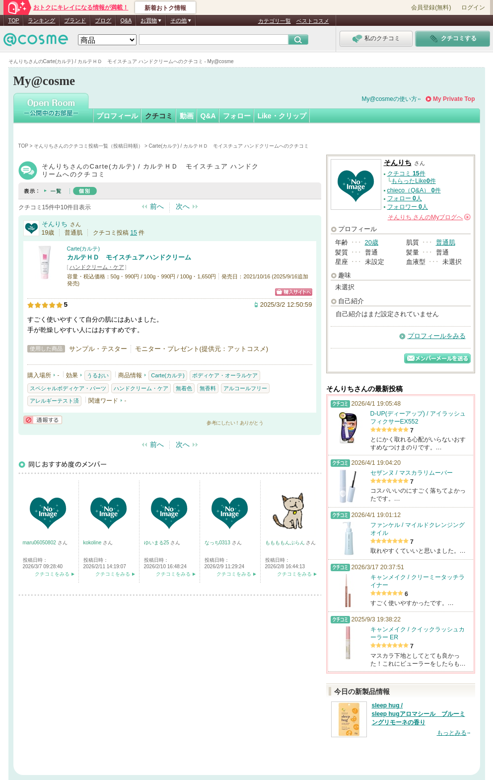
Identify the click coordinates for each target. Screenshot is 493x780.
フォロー (237, 116)
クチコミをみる (52, 574)
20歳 (371, 242)
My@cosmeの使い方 (390, 98)
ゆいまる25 (157, 542)
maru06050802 (40, 542)
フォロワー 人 (407, 206)
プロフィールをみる (437, 336)
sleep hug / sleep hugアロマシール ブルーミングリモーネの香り (418, 714)
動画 (187, 116)
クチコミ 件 (406, 173)
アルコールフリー (245, 388)
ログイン (473, 7)
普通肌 (445, 242)
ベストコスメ (312, 21)
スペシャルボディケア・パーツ (68, 388)
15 (133, 232)
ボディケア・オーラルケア (225, 375)
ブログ (103, 20)
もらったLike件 (413, 180)
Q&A (126, 20)
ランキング (41, 20)
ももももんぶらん (285, 542)
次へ (183, 206)
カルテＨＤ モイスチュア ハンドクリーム (129, 257)
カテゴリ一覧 (274, 21)
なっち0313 (218, 542)
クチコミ (159, 116)
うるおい (98, 375)
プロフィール (117, 116)
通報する (42, 420)
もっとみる (452, 732)
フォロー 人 (404, 198)
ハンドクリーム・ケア (97, 267)
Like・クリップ (282, 116)
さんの (429, 217)
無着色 (184, 388)
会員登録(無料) (431, 7)
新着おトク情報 (165, 7)
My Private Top (454, 98)
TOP (13, 20)
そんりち (55, 224)
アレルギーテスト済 (54, 401)
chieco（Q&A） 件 (414, 190)
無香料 (208, 388)
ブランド (75, 20)
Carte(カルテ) (83, 249)
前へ (157, 206)
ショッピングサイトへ (293, 292)
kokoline (93, 542)
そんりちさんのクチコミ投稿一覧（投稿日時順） (88, 146)
